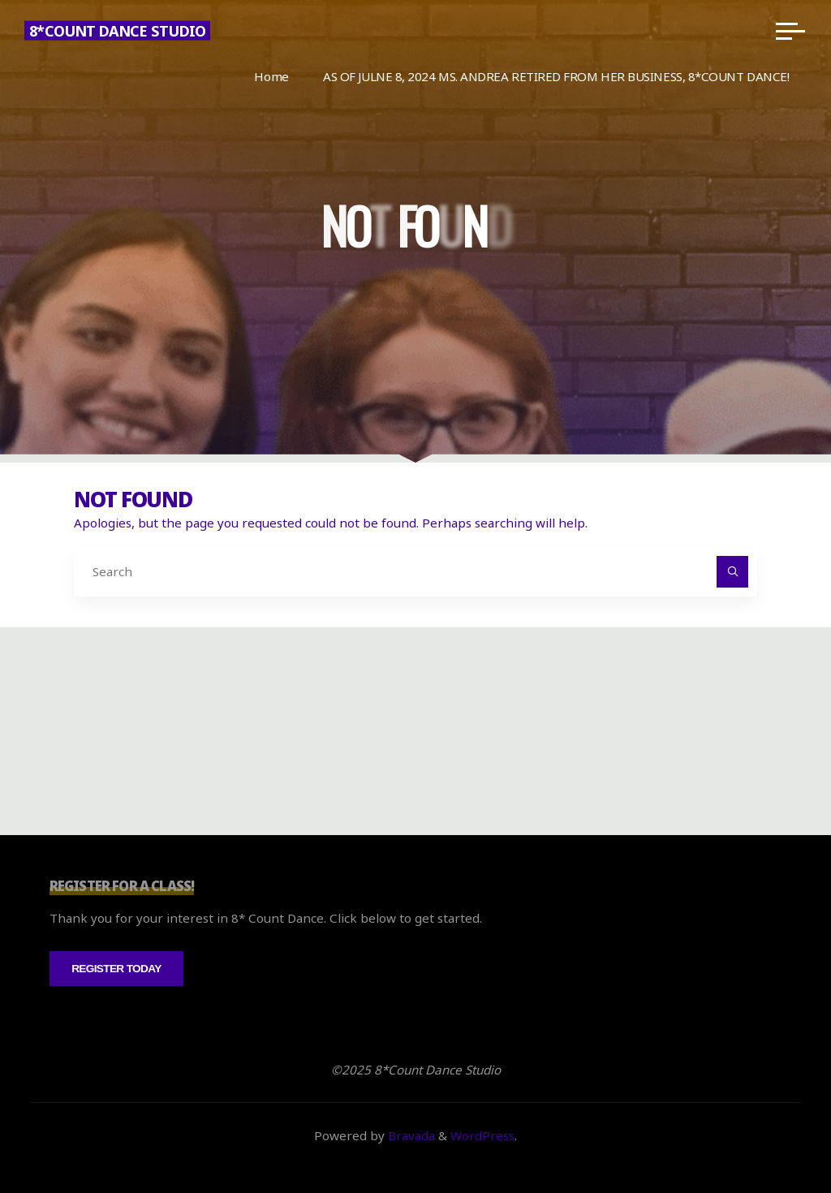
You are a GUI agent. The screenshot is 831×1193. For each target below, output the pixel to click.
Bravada (410, 1135)
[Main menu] (790, 31)
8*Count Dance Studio (117, 31)
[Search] (733, 572)
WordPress (482, 1135)
